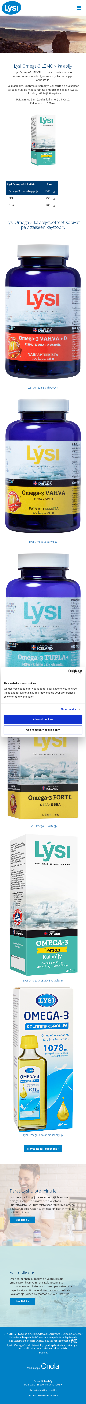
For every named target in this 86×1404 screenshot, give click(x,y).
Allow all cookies (43, 719)
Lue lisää (22, 1220)
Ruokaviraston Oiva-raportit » (43, 1390)
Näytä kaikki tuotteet (43, 1148)
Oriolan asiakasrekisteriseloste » (43, 1395)
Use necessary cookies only (43, 729)
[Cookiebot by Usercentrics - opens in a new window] (69, 671)
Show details (68, 709)
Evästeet (43, 1352)
